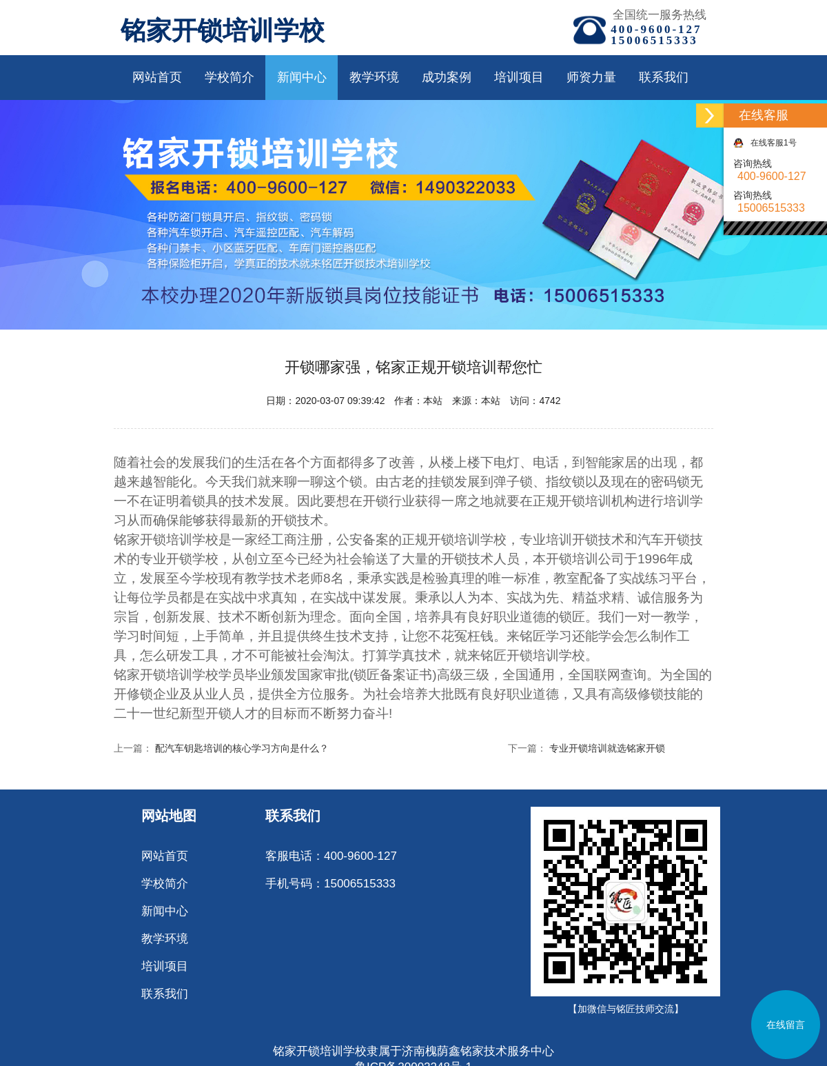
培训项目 (519, 77)
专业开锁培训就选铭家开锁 (607, 748)
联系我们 (663, 77)
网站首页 (157, 77)
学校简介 (229, 77)
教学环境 (374, 77)
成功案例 (446, 77)
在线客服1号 (765, 143)
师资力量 (591, 77)
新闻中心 (302, 77)
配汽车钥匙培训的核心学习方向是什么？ (242, 748)
